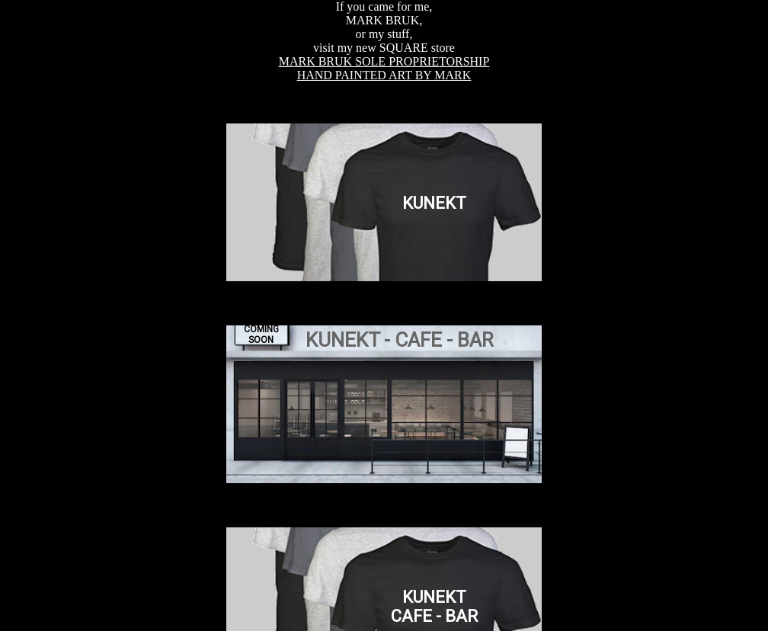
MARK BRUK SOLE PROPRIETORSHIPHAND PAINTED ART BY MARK (384, 68)
